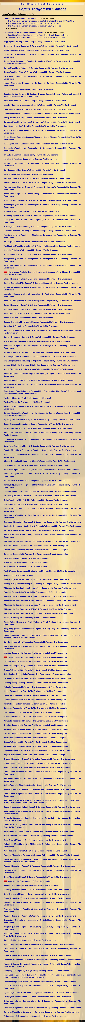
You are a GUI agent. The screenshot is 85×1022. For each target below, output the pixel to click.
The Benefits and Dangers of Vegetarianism (22, 18)
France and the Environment (26, 562)
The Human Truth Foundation (42, 4)
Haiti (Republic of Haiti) (35, 126)
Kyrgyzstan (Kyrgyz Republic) (41, 46)
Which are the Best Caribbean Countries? (40, 588)
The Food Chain (27, 398)
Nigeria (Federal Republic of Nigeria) (42, 420)
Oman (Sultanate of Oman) (37, 877)
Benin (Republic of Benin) (37, 313)
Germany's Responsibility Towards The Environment (36, 683)
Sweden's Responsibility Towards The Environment (35, 670)
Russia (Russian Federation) (38, 836)
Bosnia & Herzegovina (42, 301)
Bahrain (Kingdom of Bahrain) (39, 337)
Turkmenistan (35, 1016)
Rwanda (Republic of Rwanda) (39, 759)
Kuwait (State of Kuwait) (36, 50)
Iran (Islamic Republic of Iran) (37, 109)
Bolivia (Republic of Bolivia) (38, 305)
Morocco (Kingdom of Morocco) (40, 200)
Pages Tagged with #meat (42, 9)
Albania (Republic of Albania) (39, 380)
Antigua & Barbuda (39, 365)
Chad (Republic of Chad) (36, 504)
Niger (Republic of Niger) (36, 894)
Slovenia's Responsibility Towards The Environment (36, 729)
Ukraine (30, 940)
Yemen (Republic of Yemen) (38, 898)
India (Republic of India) (35, 118)
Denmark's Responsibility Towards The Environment (36, 666)
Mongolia (31, 211)
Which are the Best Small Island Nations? (40, 596)
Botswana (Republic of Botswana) (42, 470)
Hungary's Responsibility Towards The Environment (36, 554)
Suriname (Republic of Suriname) (41, 1012)
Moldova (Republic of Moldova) (40, 216)
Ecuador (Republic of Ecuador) (40, 450)
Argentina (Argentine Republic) (41, 361)
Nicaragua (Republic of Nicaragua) (42, 584)
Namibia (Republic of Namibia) (40, 183)
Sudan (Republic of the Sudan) (39, 831)
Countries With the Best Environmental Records (24, 33)
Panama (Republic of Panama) (39, 866)
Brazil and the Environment (25, 567)
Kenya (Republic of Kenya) (37, 72)
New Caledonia (36, 642)
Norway (30, 618)
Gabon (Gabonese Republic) (38, 424)
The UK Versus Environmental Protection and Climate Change (40, 571)
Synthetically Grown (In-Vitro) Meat (18, 575)
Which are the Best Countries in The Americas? (42, 601)
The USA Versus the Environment (28, 402)
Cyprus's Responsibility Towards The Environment (35, 734)
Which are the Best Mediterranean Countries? (42, 541)
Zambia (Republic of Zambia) (39, 750)
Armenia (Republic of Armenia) (40, 356)
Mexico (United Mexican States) (40, 227)
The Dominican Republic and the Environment (35, 657)
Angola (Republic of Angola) (38, 369)
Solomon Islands (37, 767)
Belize (28, 318)
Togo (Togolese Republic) (36, 971)
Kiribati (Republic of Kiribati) (38, 68)
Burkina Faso (35, 481)
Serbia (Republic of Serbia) (37, 785)
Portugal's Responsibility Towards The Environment (36, 721)
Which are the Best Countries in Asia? (38, 613)
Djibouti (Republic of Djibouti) (39, 461)
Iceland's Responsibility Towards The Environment (35, 661)
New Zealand (34, 170)
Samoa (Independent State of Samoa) (42, 807)
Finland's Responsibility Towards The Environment (35, 687)
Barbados (32, 326)
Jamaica (30, 159)
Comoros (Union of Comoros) (40, 491)
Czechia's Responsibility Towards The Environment (35, 742)
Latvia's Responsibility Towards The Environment (35, 700)
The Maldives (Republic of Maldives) (42, 246)
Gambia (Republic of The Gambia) (41, 283)
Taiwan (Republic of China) (38, 763)
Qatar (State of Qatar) (35, 840)
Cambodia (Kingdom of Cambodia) (42, 526)
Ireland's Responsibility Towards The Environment (35, 695)
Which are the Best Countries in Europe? (40, 605)
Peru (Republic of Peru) (35, 851)
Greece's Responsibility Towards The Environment (35, 717)
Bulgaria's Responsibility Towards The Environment (36, 546)
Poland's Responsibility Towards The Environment (35, 738)
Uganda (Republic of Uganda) (39, 944)
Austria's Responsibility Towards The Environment (35, 653)
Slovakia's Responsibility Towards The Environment (36, 746)
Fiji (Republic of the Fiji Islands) (38, 428)
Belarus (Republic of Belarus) (39, 322)
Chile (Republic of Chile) (36, 500)
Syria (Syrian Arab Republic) (37, 997)
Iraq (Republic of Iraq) (34, 42)
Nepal (28, 174)
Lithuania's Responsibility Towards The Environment (36, 550)
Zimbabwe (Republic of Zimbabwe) (42, 960)
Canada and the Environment (26, 558)
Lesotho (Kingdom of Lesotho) (40, 105)
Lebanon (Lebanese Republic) (40, 231)
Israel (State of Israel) (35, 101)
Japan (28, 90)
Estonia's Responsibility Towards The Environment (35, 592)
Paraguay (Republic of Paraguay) (41, 855)
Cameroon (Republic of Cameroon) (42, 522)
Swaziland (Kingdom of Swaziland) (42, 1008)
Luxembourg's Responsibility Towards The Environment (37, 678)
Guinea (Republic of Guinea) (38, 144)
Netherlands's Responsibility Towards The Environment (37, 674)
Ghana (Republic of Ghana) (37, 341)
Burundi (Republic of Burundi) (39, 352)
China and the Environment (27, 881)
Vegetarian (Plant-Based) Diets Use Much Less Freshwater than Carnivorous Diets (38, 579)
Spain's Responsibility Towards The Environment (34, 704)
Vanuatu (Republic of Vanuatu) (40, 916)
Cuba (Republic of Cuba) (36, 465)
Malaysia (31, 250)
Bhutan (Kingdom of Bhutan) (38, 309)
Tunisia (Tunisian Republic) (38, 890)
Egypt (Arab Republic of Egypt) (39, 446)
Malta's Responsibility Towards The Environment (34, 691)
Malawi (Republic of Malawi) (38, 254)
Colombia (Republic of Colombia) (41, 496)
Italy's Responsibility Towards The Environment (34, 712)
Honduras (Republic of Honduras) (42, 122)
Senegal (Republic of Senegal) (39, 789)
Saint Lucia (32, 885)
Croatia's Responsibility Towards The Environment (35, 725)
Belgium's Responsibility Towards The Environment (36, 755)
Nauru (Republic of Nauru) (37, 178)
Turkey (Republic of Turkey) (38, 955)
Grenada (31, 155)
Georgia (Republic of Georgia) (39, 530)
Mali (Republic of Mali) (34, 242)
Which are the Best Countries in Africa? (39, 609)
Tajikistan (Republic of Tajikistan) (41, 993)
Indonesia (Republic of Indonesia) (42, 113)
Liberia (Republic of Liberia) (38, 279)
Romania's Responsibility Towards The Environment (36, 708)
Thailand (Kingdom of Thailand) (40, 982)
